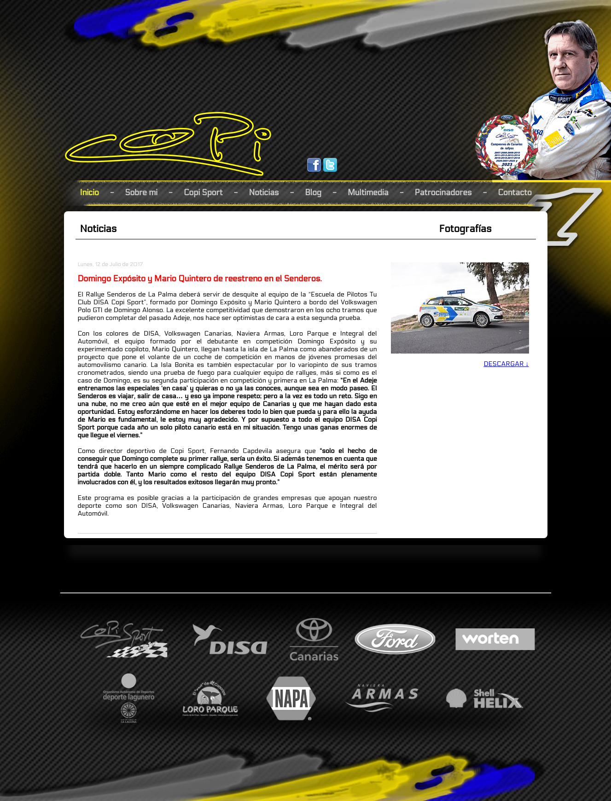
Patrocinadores (443, 192)
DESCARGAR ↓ (506, 364)
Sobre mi (141, 192)
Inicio (89, 192)
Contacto (514, 192)
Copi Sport (203, 192)
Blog (313, 192)
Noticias (264, 192)
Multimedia (368, 192)
